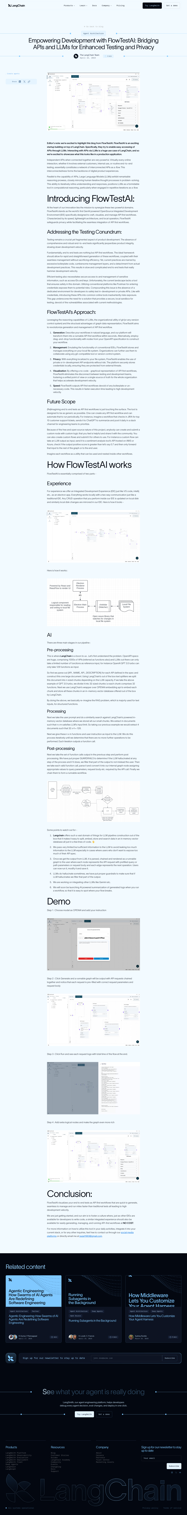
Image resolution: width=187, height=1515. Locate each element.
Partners (100, 1457)
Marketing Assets (105, 1462)
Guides (54, 1457)
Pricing (120, 6)
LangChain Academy (60, 1460)
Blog (53, 1453)
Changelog (56, 1467)
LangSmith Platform (16, 1453)
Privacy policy (150, 1508)
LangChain (11, 1467)
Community (56, 1462)
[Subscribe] (169, 1358)
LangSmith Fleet (14, 1462)
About (99, 1453)
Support (55, 1471)
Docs (94, 6)
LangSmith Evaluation (17, 1457)
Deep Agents (12, 1464)
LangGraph (11, 1469)
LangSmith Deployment (17, 1460)
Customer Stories (60, 1455)
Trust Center (103, 1460)
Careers (100, 1455)
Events (54, 1464)
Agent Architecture (93, 33)
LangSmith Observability (19, 1455)
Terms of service (172, 1508)
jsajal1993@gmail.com (90, 1236)
